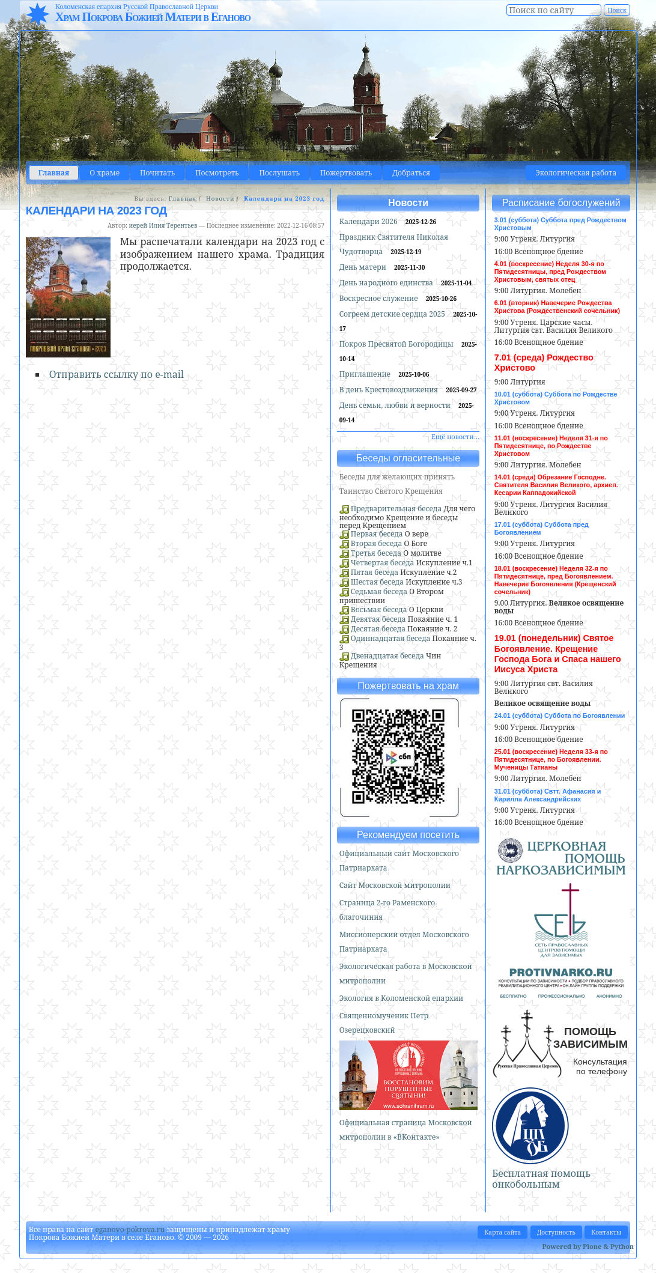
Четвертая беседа (383, 563)
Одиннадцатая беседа (391, 638)
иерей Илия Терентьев (163, 225)
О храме (105, 173)
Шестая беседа (377, 582)
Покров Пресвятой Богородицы (397, 344)
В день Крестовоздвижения (389, 389)
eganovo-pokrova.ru (130, 1229)
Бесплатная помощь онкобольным (541, 1179)
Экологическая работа (575, 173)
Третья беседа (376, 553)
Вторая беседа (376, 543)
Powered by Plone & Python (588, 1246)
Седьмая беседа (379, 591)
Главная (54, 173)
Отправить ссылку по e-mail (116, 374)
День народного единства (387, 283)
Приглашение (365, 374)
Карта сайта (502, 1232)
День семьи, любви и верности (395, 405)
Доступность (556, 1232)
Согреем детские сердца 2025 (393, 314)
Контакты (606, 1232)
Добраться (411, 173)
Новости (220, 198)
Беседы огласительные (408, 458)
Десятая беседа (378, 629)
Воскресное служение (379, 298)
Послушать (279, 173)
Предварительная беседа (396, 508)
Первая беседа (377, 534)
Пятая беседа (374, 572)
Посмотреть (216, 173)
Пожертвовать (346, 173)
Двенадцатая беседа (387, 656)
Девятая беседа (378, 619)
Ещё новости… (455, 436)
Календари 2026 (369, 221)
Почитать (157, 173)
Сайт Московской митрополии (395, 885)
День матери (363, 267)
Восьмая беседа (379, 609)
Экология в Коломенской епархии (401, 998)
